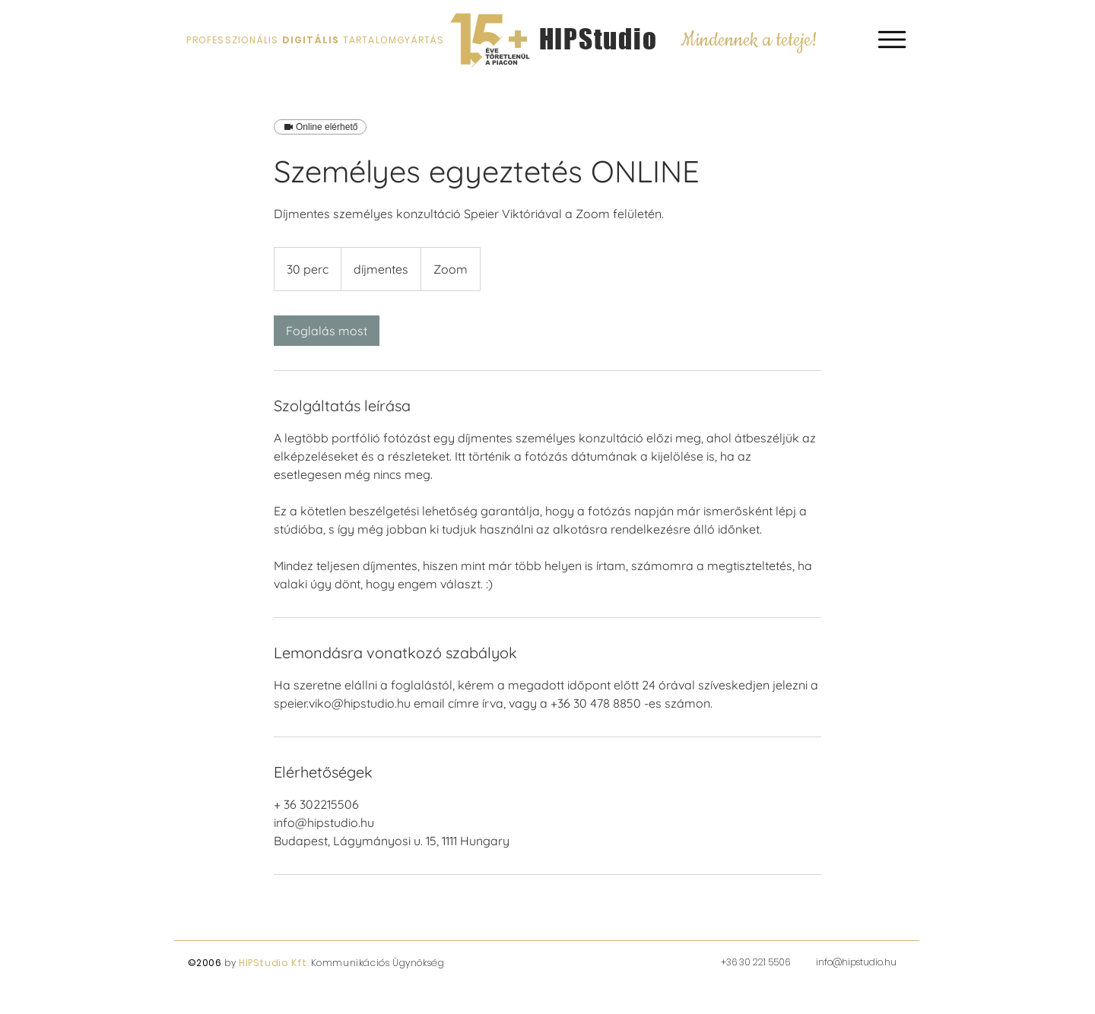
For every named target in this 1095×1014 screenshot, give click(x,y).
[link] (326, 330)
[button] (892, 39)
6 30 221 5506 (762, 961)
